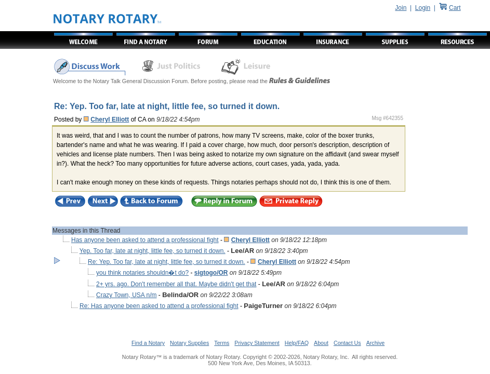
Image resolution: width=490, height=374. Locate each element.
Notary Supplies (189, 343)
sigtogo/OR (211, 272)
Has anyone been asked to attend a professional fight (145, 240)
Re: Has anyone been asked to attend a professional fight (159, 306)
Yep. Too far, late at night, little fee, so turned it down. (153, 251)
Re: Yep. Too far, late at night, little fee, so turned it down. (166, 261)
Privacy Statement (256, 343)
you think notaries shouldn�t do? (142, 272)
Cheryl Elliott (109, 119)
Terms (221, 343)
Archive (375, 343)
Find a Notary (148, 343)
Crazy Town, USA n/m (126, 295)
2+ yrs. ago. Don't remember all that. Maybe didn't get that (176, 284)
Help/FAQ (297, 343)
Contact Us (347, 343)
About (321, 343)
